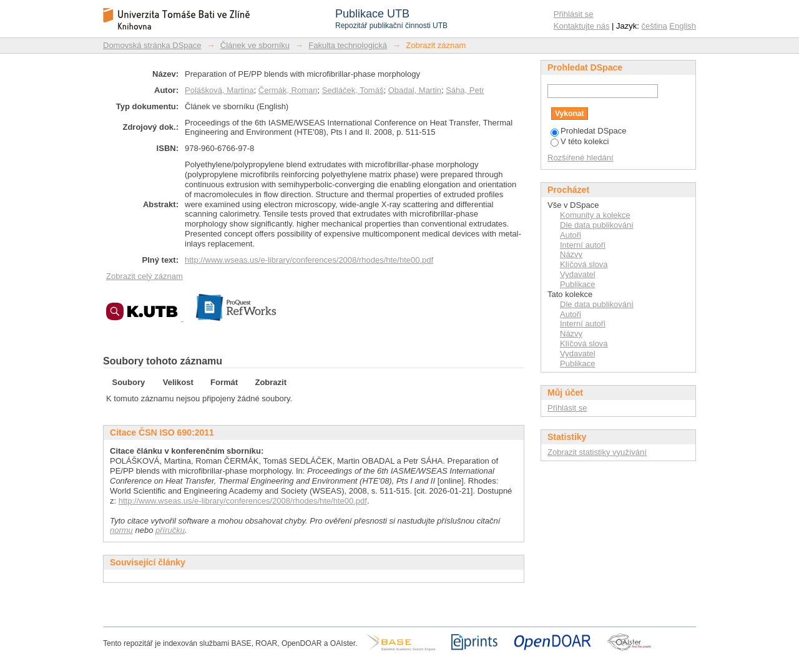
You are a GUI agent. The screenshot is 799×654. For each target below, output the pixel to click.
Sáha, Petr (465, 90)
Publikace (577, 284)
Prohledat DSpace (589, 130)
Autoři (570, 235)
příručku (170, 530)
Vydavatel (578, 274)
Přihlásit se (574, 14)
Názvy (571, 254)
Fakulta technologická (347, 45)
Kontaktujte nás (582, 26)
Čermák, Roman (288, 90)
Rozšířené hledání (580, 157)
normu (121, 530)
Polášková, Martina (219, 90)
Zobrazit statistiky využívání (597, 452)
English (682, 26)
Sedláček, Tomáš (353, 90)
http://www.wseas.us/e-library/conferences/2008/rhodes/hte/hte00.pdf (309, 260)
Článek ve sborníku (255, 45)
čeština (654, 26)
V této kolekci (580, 141)
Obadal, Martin (414, 90)
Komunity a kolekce (595, 215)
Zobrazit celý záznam (144, 276)
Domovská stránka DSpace (152, 45)
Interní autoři (582, 245)
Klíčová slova (584, 264)
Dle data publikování (597, 225)
